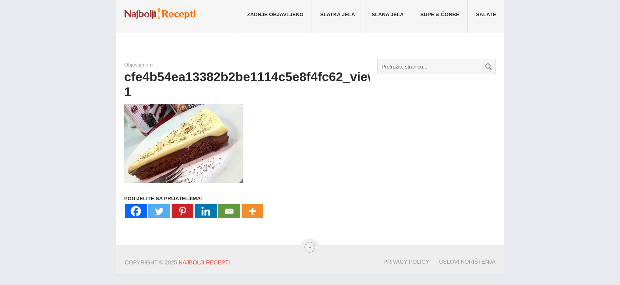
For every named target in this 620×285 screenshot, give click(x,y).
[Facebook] (136, 211)
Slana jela (388, 14)
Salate (486, 14)
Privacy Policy (406, 261)
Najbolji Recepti (204, 262)
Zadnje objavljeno (275, 14)
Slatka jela (337, 14)
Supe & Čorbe (439, 14)
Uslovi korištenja (467, 261)
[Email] (229, 211)
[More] (252, 211)
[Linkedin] (206, 211)
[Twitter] (159, 211)
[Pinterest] (182, 211)
